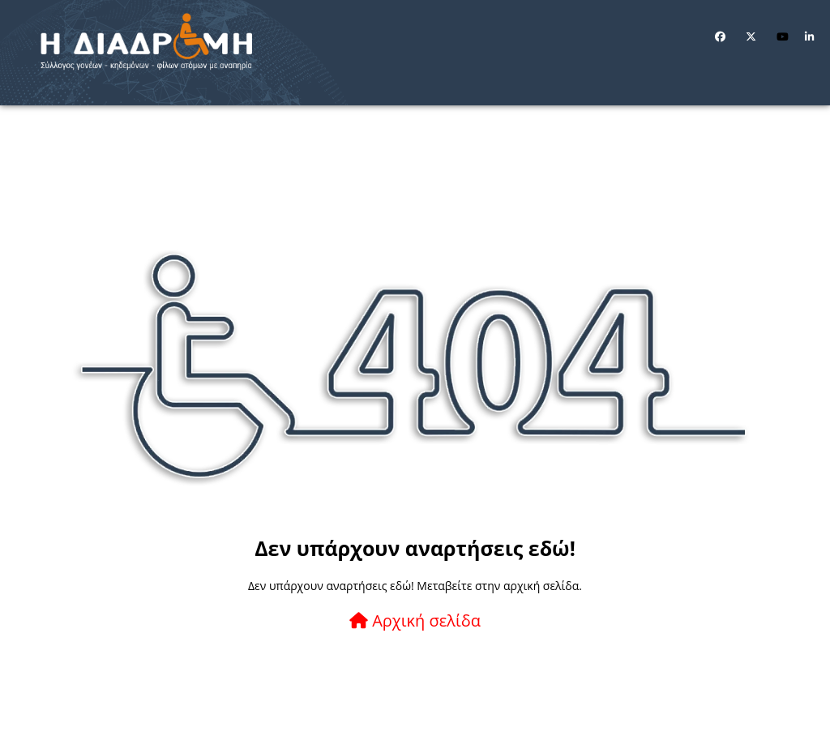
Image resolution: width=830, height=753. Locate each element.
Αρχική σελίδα (415, 620)
